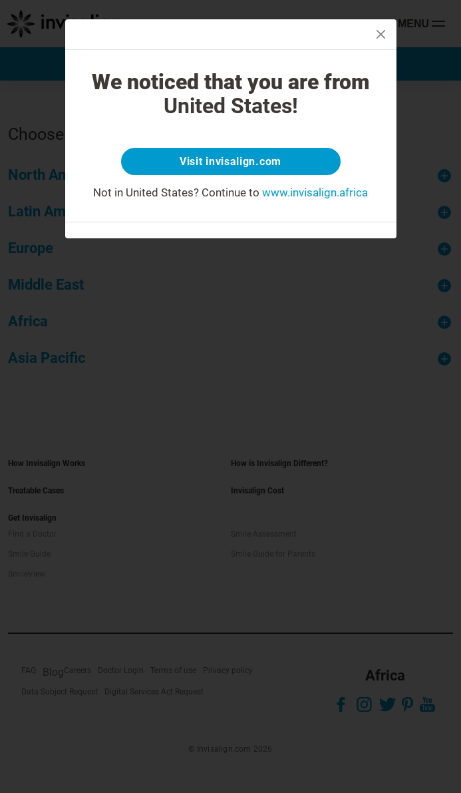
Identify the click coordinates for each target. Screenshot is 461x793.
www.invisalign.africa (315, 192)
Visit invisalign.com (230, 161)
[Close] (380, 34)
